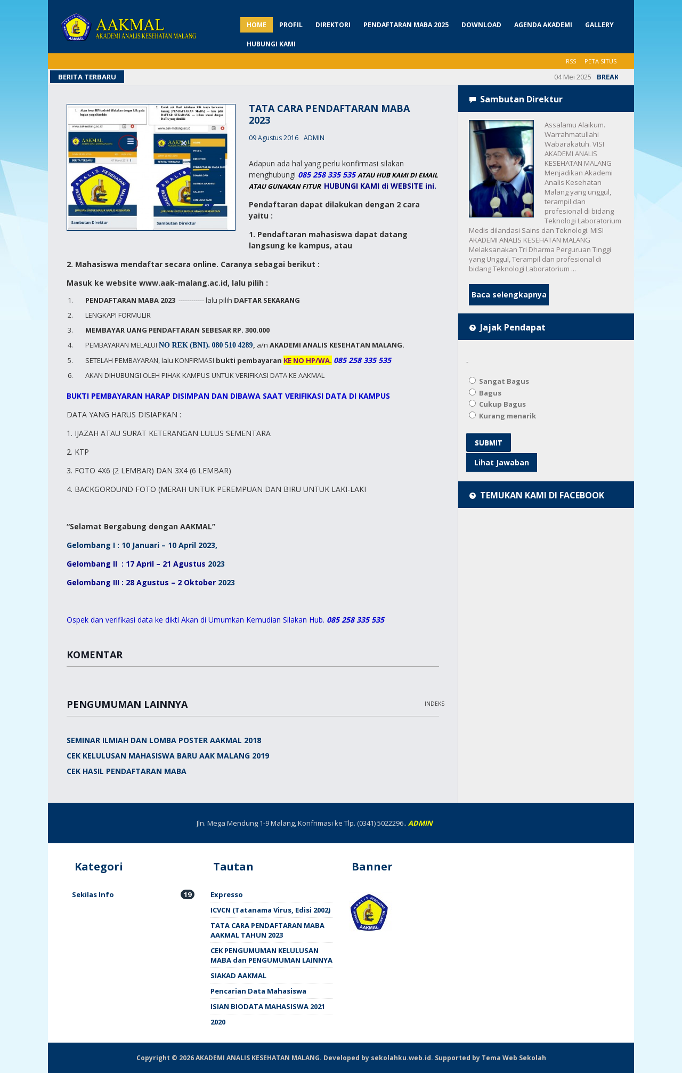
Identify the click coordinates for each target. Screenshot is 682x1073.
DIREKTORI (333, 24)
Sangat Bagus (499, 381)
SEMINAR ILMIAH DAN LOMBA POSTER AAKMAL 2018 (164, 740)
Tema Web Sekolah (514, 1057)
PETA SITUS (600, 61)
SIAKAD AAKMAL (238, 975)
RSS (571, 61)
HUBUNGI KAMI (271, 44)
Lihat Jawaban (501, 462)
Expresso (226, 894)
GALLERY (599, 24)
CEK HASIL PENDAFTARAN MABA (126, 771)
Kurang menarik (502, 416)
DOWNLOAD (481, 24)
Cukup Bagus (497, 404)
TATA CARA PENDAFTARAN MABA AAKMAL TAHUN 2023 (267, 930)
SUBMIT (488, 442)
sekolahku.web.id (401, 1057)
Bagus (485, 393)
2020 (217, 1022)
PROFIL (291, 24)
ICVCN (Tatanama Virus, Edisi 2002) (270, 910)
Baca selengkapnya (509, 294)
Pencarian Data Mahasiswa (258, 991)
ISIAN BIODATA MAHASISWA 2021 (267, 1006)
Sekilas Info (133, 894)
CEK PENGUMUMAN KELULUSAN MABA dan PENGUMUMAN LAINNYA (271, 955)
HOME (256, 24)
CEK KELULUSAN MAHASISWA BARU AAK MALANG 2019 (168, 756)
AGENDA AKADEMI (543, 24)
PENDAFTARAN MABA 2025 (406, 24)
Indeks (434, 703)
